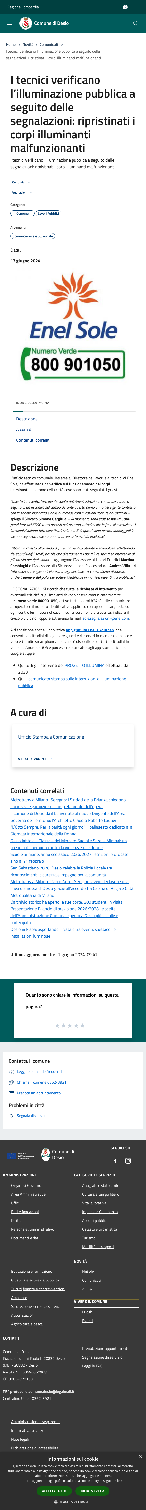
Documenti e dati (25, 1238)
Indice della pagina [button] (32, 402)
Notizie (88, 1271)
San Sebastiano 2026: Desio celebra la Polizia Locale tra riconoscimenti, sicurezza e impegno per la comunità (61, 871)
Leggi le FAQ (92, 1366)
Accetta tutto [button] (54, 1491)
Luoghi (87, 1312)
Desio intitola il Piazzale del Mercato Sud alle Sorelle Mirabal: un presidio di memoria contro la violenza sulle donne (68, 844)
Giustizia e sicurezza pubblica (35, 1280)
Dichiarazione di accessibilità (34, 1448)
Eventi (87, 1321)
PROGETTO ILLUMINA (85, 665)
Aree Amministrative (28, 1194)
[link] (106, 618)
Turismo (88, 1238)
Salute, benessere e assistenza (36, 1306)
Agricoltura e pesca (27, 1324)
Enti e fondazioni (25, 1212)
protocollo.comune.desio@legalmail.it (42, 1391)
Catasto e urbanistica (99, 1229)
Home (11, 44)
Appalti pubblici (94, 1220)
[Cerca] (136, 23)
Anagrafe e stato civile (100, 1185)
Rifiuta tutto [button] (92, 1491)
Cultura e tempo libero (100, 1194)
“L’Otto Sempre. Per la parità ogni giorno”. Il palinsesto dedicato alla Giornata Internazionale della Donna (71, 830)
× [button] (140, 1457)
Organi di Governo (26, 1185)
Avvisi (87, 1289)
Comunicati (49, 44)
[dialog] (73, 1481)
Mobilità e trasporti (98, 1247)
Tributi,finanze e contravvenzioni (38, 1289)
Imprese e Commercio (100, 1212)
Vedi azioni (23, 193)
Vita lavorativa (94, 1203)
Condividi (22, 182)
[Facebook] (115, 1161)
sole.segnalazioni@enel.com (106, 618)
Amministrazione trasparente (35, 1422)
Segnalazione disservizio (102, 1357)
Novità (28, 44)
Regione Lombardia (23, 7)
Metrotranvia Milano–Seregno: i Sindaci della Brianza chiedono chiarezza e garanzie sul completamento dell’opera (68, 803)
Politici (16, 1220)
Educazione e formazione (31, 1271)
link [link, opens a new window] (119, 1481)
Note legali (20, 1439)
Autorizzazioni (23, 1315)
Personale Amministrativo (32, 1229)
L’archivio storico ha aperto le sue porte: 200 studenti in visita (66, 902)
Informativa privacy (27, 1430)
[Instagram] (128, 1161)
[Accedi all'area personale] (125, 7)
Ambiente (19, 1297)
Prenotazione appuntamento (105, 1348)
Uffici (15, 1203)
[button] (73, 1501)
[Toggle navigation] (10, 23)
